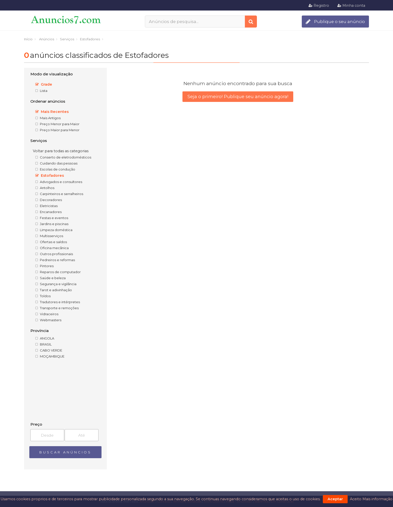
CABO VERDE (48, 350)
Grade (43, 84)
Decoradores (48, 200)
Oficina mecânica (52, 248)
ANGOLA (44, 338)
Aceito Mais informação (371, 499)
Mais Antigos (48, 118)
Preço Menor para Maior (57, 124)
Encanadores (48, 212)
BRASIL (43, 344)
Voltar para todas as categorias (60, 151)
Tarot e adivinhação (53, 290)
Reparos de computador (58, 272)
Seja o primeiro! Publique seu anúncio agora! (237, 96)
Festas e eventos (51, 218)
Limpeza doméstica (53, 230)
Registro (319, 5)
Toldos (43, 296)
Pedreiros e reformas (55, 260)
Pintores (44, 266)
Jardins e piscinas (51, 224)
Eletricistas (46, 206)
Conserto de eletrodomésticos (63, 157)
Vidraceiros (46, 314)
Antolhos (44, 188)
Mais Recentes (52, 111)
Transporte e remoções (57, 308)
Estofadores (49, 175)
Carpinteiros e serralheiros (59, 194)
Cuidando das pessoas (56, 163)
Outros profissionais (54, 254)
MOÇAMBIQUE (49, 356)
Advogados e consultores (58, 182)
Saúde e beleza (50, 278)
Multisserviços (49, 236)
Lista (41, 91)
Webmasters (48, 320)
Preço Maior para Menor (57, 130)
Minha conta (351, 5)
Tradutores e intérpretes (57, 302)
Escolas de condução (55, 169)
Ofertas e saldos (51, 242)
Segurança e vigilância (55, 284)
